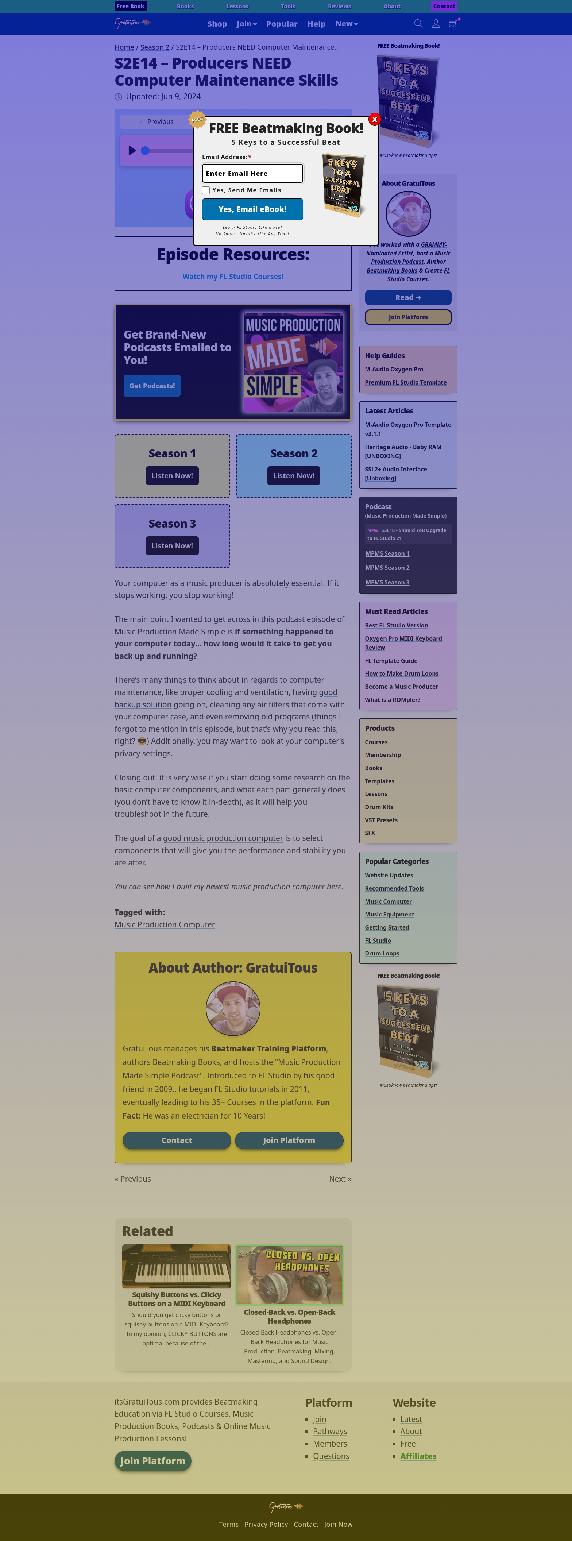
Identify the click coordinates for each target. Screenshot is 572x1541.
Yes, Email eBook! (253, 209)
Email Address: (227, 157)
